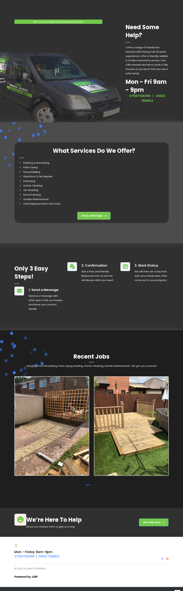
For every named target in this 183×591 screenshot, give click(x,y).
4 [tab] (93, 484)
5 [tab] (95, 484)
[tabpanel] (51, 426)
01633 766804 (48, 555)
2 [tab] (90, 484)
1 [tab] (87, 484)
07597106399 (139, 95)
